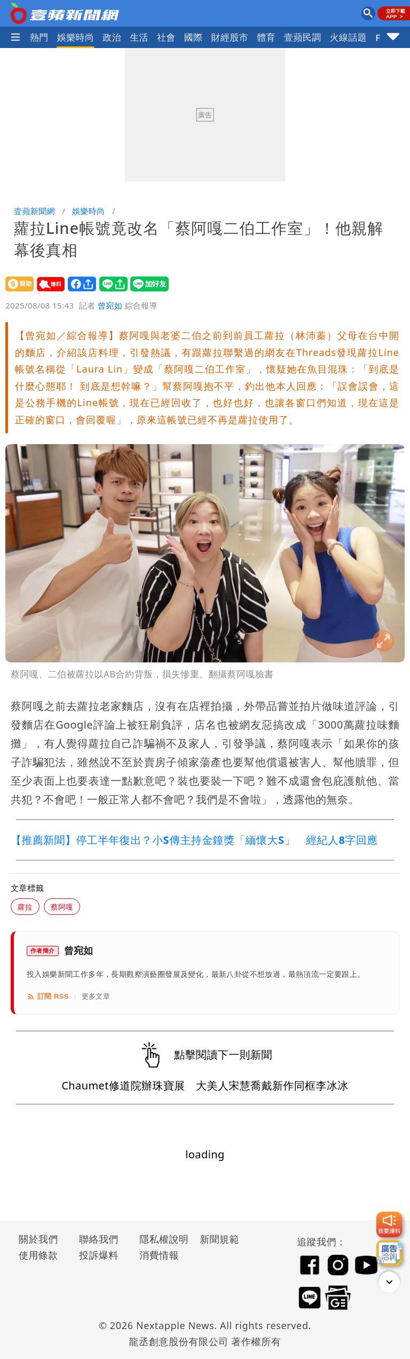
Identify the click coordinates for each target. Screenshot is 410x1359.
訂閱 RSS (48, 996)
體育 (266, 37)
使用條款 (38, 1255)
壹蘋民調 (302, 37)
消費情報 (159, 1255)
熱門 (39, 37)
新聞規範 (219, 1238)
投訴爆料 (99, 1255)
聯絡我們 (99, 1238)
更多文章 (96, 996)
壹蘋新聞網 (34, 211)
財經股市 (230, 37)
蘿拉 (25, 907)
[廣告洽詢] (389, 1253)
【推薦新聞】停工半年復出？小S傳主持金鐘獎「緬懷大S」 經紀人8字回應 (194, 840)
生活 (139, 37)
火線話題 (348, 37)
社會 (166, 37)
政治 (111, 37)
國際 (193, 37)
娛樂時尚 (75, 37)
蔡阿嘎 (62, 907)
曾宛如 (110, 305)
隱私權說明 (160, 1238)
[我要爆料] (389, 1224)
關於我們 (38, 1238)
